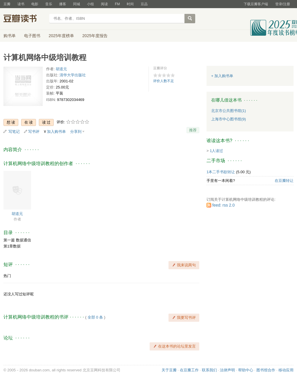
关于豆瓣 (169, 370)
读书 (20, 4)
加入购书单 (56, 131)
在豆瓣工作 (189, 370)
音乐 (48, 4)
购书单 (9, 35)
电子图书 (32, 35)
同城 (76, 4)
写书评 (33, 131)
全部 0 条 (95, 317)
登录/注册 (282, 4)
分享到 (76, 131)
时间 (130, 4)
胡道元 (61, 69)
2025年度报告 (95, 35)
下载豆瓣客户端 (256, 4)
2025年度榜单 (61, 35)
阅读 (104, 4)
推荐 (193, 130)
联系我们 (209, 370)
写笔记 (14, 131)
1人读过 (216, 151)
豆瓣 (6, 4)
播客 (62, 4)
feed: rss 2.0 (223, 205)
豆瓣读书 (24, 19)
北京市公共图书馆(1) (228, 111)
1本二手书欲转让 (221, 172)
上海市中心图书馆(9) (228, 119)
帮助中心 (245, 370)
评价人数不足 (163, 81)
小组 (90, 4)
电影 (34, 4)
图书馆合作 (265, 370)
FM (117, 4)
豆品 (144, 4)
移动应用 (286, 370)
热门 (7, 276)
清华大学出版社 (72, 75)
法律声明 (227, 370)
